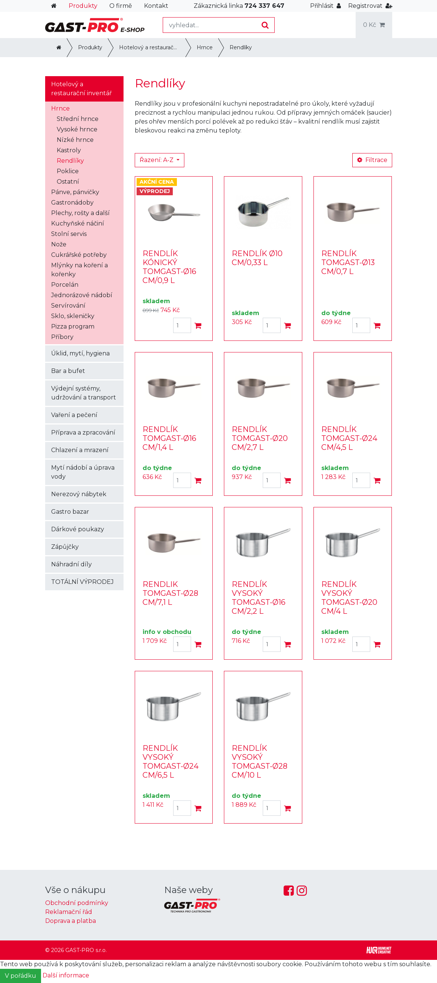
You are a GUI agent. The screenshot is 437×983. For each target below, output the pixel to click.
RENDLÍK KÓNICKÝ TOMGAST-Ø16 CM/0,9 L (169, 267)
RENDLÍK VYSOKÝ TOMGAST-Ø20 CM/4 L (349, 598)
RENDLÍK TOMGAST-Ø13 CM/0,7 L (348, 262)
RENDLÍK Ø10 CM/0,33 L (257, 258)
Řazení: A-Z (157, 160)
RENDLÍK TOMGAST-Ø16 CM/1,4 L (169, 438)
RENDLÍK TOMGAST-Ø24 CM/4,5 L (349, 438)
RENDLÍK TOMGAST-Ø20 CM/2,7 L (260, 438)
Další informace (66, 975)
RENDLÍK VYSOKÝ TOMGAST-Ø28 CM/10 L (259, 762)
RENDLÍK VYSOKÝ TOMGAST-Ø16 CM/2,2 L (258, 598)
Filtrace (372, 160)
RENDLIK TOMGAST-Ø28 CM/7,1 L (170, 593)
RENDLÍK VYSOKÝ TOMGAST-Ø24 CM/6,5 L (171, 762)
